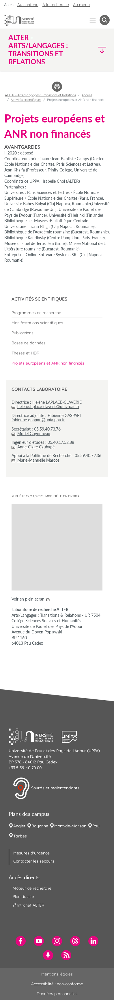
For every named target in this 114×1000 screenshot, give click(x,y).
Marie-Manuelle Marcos (38, 460)
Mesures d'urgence (31, 853)
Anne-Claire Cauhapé (36, 446)
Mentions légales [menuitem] (57, 974)
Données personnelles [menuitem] (57, 993)
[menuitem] (57, 312)
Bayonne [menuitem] (39, 826)
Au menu (81, 4)
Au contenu (27, 4)
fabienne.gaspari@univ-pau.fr (38, 420)
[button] (98, 50)
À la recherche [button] (55, 4)
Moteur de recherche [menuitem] (32, 888)
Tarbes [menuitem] (20, 836)
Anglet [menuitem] (19, 826)
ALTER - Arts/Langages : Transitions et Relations (40, 95)
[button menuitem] (105, 20)
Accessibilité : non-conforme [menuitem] (57, 983)
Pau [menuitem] (96, 826)
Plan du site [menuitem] (23, 896)
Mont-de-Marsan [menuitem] (70, 826)
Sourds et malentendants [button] (46, 788)
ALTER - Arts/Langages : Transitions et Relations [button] (38, 49)
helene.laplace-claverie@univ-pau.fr (48, 406)
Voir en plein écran (28, 599)
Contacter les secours (33, 861)
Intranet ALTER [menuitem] (28, 905)
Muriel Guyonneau (33, 433)
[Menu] (93, 20)
